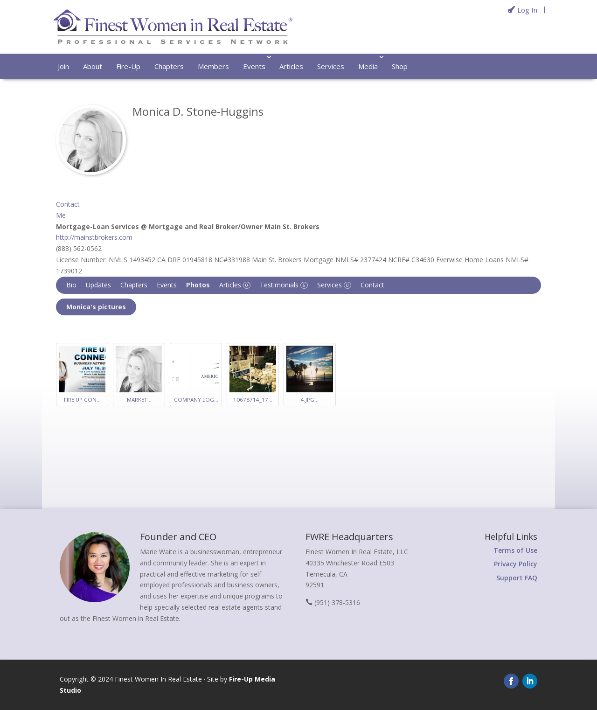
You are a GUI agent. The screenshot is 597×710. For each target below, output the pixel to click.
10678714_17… (252, 399)
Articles (291, 66)
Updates (98, 284)
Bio (71, 284)
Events (254, 66)
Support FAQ (516, 577)
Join (63, 66)
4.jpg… (310, 399)
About (92, 66)
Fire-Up (128, 66)
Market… (139, 399)
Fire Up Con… (82, 399)
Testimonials (284, 284)
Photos (198, 284)
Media (368, 66)
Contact (372, 284)
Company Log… (196, 399)
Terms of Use (515, 550)
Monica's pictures (96, 306)
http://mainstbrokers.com (94, 237)
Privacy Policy (515, 563)
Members (213, 66)
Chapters (169, 66)
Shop (400, 66)
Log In (527, 10)
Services (330, 66)
